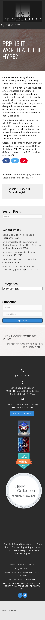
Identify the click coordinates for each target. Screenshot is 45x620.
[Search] (22, 216)
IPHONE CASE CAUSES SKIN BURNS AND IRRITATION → (25, 346)
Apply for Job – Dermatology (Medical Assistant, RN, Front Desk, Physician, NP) (22, 586)
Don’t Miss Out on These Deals (18, 234)
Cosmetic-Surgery (22, 174)
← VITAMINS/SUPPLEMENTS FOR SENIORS (19, 338)
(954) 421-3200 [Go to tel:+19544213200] (22, 375)
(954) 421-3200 (13, 25)
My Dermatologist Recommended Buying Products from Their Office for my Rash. (22, 244)
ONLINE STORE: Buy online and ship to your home (22, 574)
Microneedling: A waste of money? (20, 252)
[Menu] (41, 25)
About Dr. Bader (26, 564)
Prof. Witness (15, 579)
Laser (5, 177)
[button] (22, 413)
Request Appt (22, 568)
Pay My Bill (29, 579)
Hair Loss (37, 174)
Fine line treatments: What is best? (20, 259)
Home (12, 564)
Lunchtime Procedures (21, 177)
